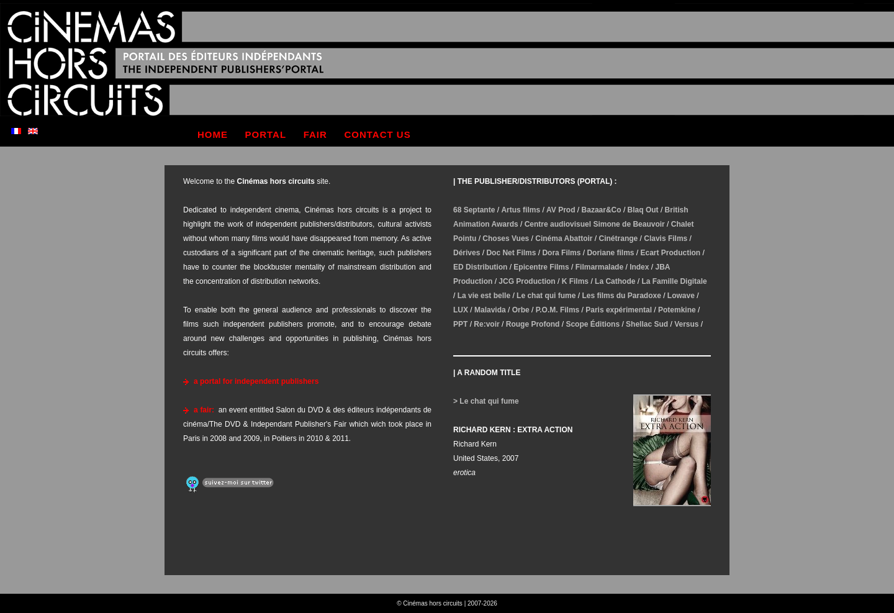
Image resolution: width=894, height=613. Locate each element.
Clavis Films (665, 238)
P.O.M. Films (557, 310)
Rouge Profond (533, 324)
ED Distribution (480, 267)
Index (639, 267)
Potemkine (677, 310)
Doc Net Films (511, 252)
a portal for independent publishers (256, 381)
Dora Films (561, 252)
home (212, 134)
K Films (575, 281)
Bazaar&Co (601, 210)
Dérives (466, 252)
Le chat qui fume (546, 295)
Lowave (681, 295)
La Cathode (615, 281)
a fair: (204, 410)
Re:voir (486, 324)
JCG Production (527, 281)
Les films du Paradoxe (621, 295)
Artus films (520, 210)
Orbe (521, 310)
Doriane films (610, 252)
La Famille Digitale (674, 281)
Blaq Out (643, 210)
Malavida (490, 310)
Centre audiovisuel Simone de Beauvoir (595, 224)
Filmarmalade (599, 267)
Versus (686, 324)
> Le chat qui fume (486, 401)
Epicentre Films (541, 267)
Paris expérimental (618, 310)
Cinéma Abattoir (563, 238)
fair (315, 134)
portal (266, 134)
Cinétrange (618, 238)
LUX (460, 310)
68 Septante (474, 210)
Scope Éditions (593, 324)
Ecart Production (671, 252)
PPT (460, 324)
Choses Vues (505, 238)
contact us (377, 134)
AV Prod (560, 210)
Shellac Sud (647, 324)
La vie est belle (484, 295)
